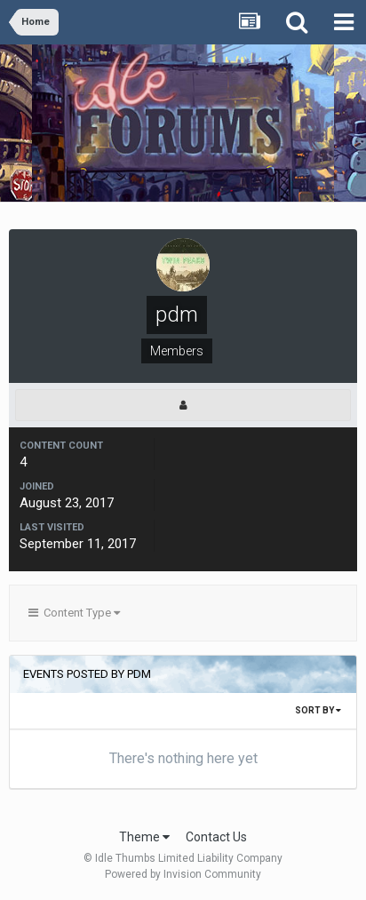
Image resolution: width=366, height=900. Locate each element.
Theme (144, 837)
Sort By (318, 710)
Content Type (74, 612)
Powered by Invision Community (183, 874)
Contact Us (216, 837)
